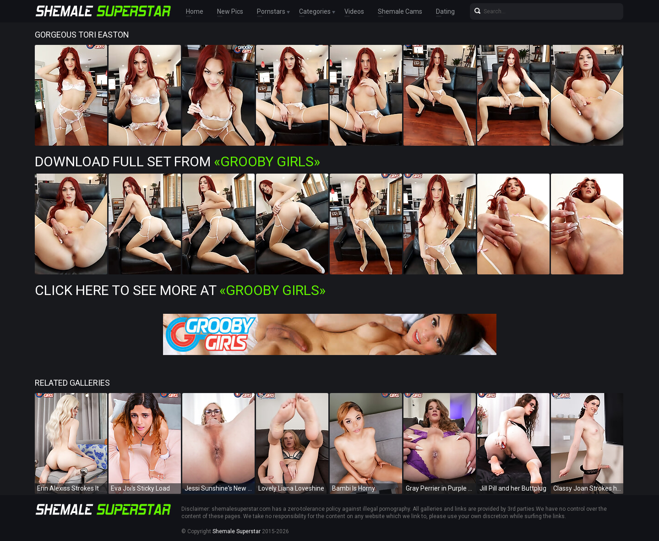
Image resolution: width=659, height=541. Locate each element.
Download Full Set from (177, 161)
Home (194, 11)
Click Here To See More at (180, 290)
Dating (445, 11)
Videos (354, 11)
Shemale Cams (400, 11)
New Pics (230, 11)
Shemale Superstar (236, 531)
